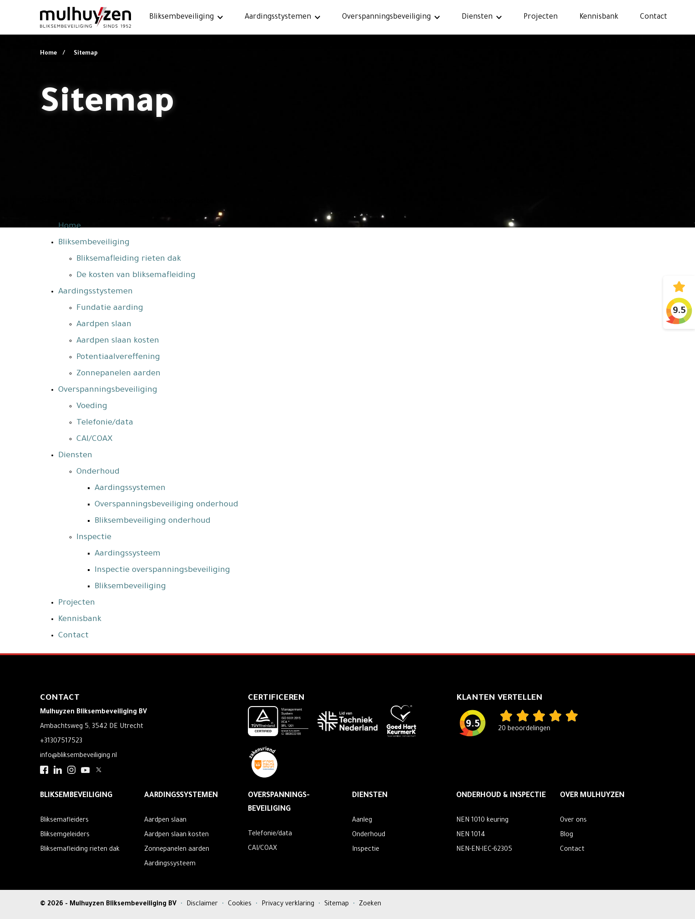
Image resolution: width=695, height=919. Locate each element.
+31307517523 (61, 741)
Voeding (91, 406)
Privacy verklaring (289, 904)
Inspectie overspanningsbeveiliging (162, 570)
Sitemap (86, 53)
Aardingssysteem (128, 554)
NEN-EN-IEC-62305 (484, 849)
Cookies (240, 904)
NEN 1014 (470, 835)
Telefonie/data (104, 423)
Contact (653, 17)
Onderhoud (98, 472)
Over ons (573, 820)
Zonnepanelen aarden (118, 374)
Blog (566, 835)
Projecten (541, 17)
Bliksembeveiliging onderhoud (153, 521)
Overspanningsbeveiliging (386, 17)
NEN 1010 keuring (482, 820)
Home (49, 53)
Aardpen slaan (103, 324)
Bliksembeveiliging (181, 17)
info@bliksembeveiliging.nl (78, 756)
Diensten (477, 17)
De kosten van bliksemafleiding (136, 275)
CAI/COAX (94, 439)
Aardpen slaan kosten (117, 341)
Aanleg (362, 820)
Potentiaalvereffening (118, 357)
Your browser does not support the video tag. (347, 113)
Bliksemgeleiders (65, 835)
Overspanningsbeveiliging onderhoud (166, 505)
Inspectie (93, 537)
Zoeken (370, 904)
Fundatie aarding (109, 308)
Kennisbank (598, 17)
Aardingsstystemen (278, 17)
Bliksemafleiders (64, 820)
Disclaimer (203, 904)
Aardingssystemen (130, 488)
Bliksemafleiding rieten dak (128, 259)
